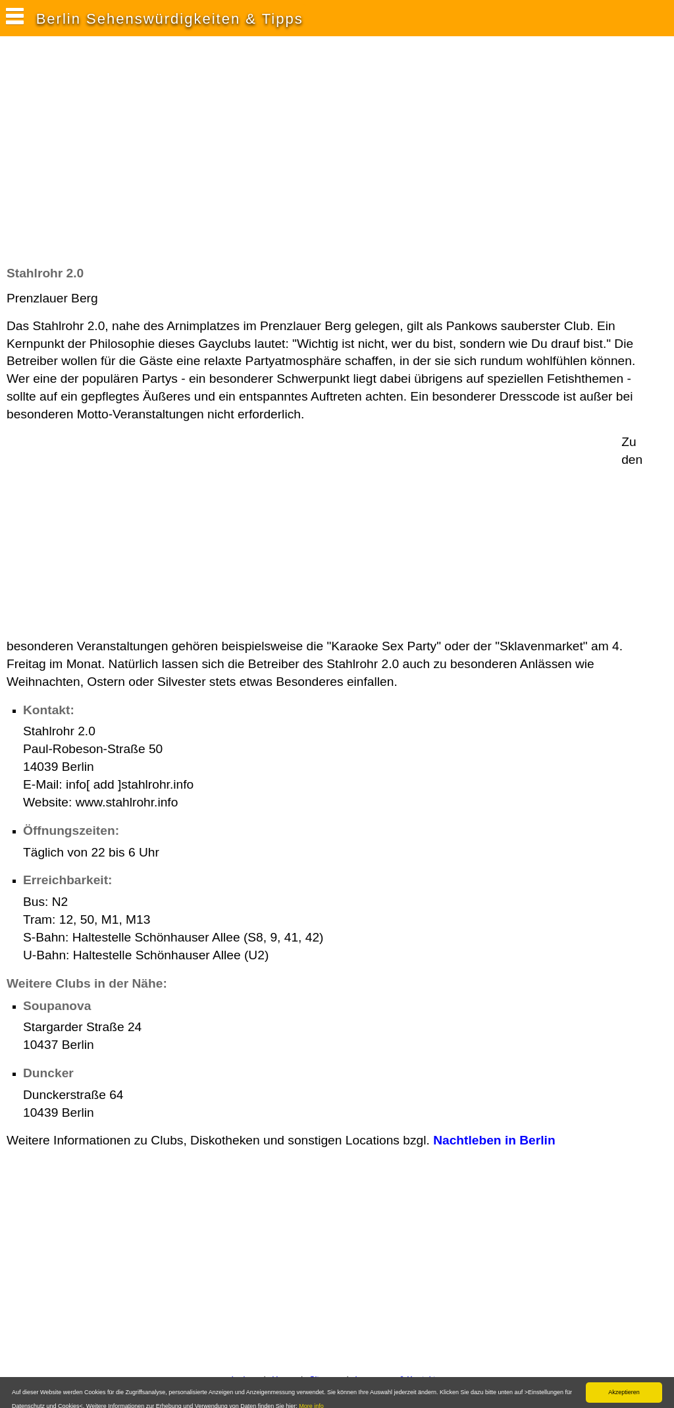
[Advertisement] (246, 157)
